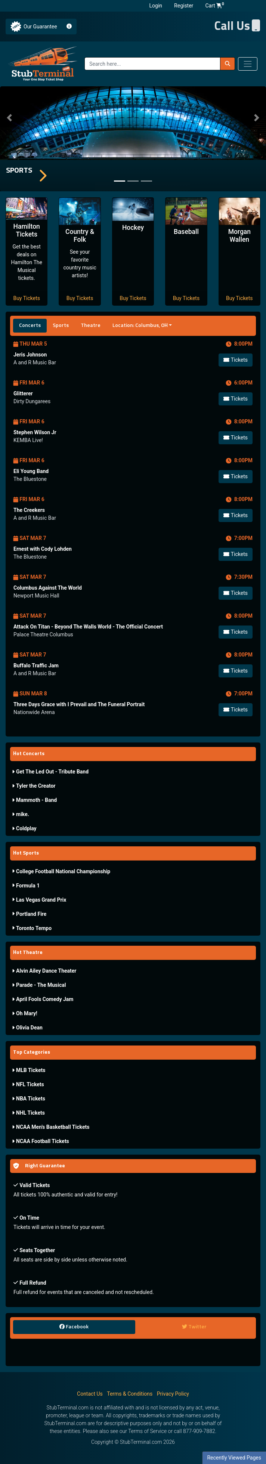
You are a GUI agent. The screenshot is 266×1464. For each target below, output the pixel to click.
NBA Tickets (28, 1099)
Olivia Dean (27, 1028)
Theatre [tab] (90, 325)
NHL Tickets (28, 1113)
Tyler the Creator (33, 786)
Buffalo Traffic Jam (36, 665)
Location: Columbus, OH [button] (140, 325)
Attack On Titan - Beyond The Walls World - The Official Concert (88, 627)
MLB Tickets (28, 1070)
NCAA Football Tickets (40, 1141)
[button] (9, 117)
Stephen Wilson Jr (34, 432)
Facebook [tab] (74, 1326)
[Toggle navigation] (247, 64)
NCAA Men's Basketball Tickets (50, 1127)
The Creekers (29, 510)
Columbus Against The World (47, 588)
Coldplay (24, 828)
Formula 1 (26, 886)
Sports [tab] (61, 325)
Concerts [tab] (30, 325)
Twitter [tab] (194, 1326)
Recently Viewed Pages (234, 1458)
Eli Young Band (31, 471)
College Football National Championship (61, 871)
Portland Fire (29, 914)
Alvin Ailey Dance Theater (44, 971)
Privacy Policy (173, 1394)
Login (156, 6)
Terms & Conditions (129, 1394)
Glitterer (23, 393)
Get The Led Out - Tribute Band (50, 772)
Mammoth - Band (34, 800)
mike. (20, 814)
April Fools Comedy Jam (42, 999)
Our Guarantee (40, 27)
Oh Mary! (24, 1013)
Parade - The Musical (39, 985)
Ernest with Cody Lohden (42, 549)
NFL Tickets (28, 1084)
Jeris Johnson (30, 355)
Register (183, 6)
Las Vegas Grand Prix (39, 900)
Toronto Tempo (32, 928)
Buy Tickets (26, 298)
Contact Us (90, 1394)
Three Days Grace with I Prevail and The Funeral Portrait (79, 704)
